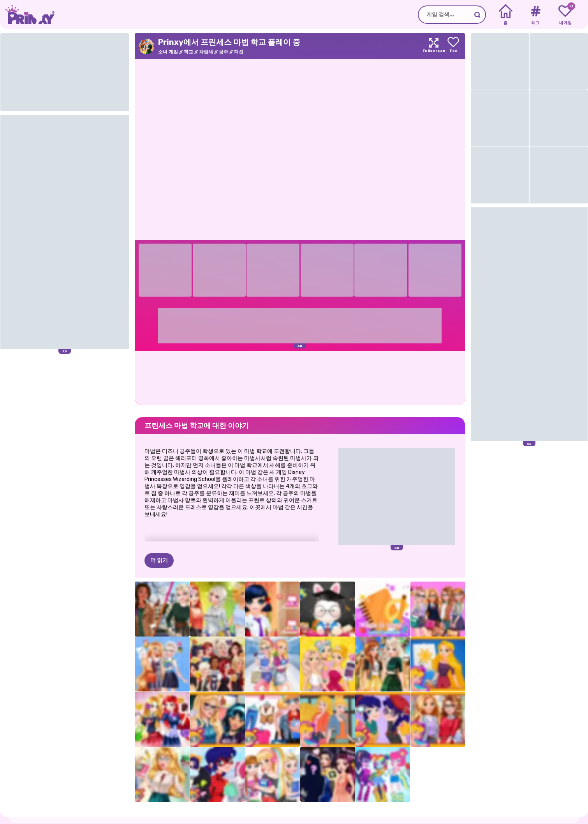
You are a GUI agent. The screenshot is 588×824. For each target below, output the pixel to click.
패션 (238, 52)
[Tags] (535, 15)
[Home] (506, 15)
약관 (98, 820)
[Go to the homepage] (27, 14)
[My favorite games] (565, 15)
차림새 (206, 52)
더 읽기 (159, 521)
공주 (223, 52)
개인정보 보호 (73, 820)
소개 (46, 820)
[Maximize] (434, 46)
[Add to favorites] (453, 46)
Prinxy (49, 804)
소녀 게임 (168, 52)
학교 (188, 52)
